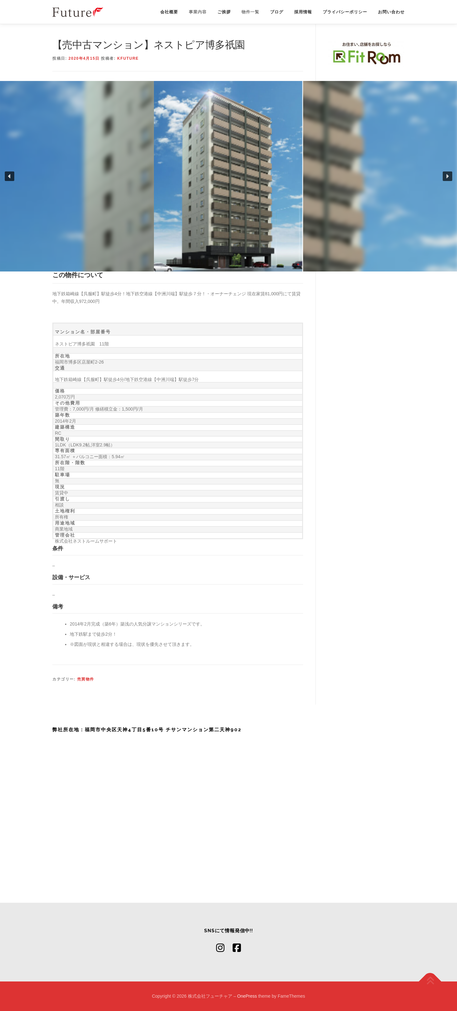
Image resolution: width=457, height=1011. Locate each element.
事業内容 (198, 12)
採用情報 (303, 12)
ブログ (276, 12)
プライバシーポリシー (345, 12)
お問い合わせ (391, 12)
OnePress (247, 996)
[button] (9, 176)
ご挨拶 (224, 12)
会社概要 (169, 12)
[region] (228, 176)
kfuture (128, 58)
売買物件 (85, 679)
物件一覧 (250, 12)
